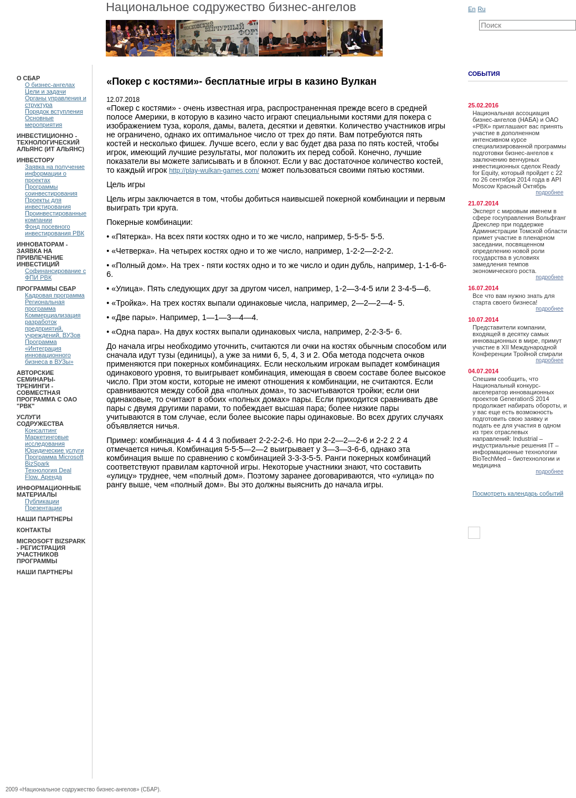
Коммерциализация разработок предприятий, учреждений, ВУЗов (53, 325)
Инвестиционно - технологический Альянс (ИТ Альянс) (50, 142)
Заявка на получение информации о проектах (55, 173)
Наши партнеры (45, 519)
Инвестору (35, 160)
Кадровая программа (55, 295)
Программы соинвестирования (51, 190)
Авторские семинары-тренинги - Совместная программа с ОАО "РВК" (47, 389)
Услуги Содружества (40, 420)
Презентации (43, 507)
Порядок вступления (54, 111)
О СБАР (28, 78)
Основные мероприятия (43, 121)
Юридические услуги (54, 450)
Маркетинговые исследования (47, 440)
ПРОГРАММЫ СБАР (46, 288)
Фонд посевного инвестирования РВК (54, 229)
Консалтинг (41, 430)
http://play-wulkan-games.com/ (214, 170)
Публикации (42, 501)
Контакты (34, 530)
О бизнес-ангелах (50, 84)
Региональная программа (45, 305)
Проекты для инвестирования (48, 203)
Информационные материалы (49, 491)
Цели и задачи (45, 91)
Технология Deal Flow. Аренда (48, 473)
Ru (482, 9)
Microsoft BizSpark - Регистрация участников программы (51, 551)
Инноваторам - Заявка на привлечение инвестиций (42, 254)
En (471, 9)
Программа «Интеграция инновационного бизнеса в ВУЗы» (49, 351)
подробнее (549, 192)
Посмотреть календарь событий (517, 493)
